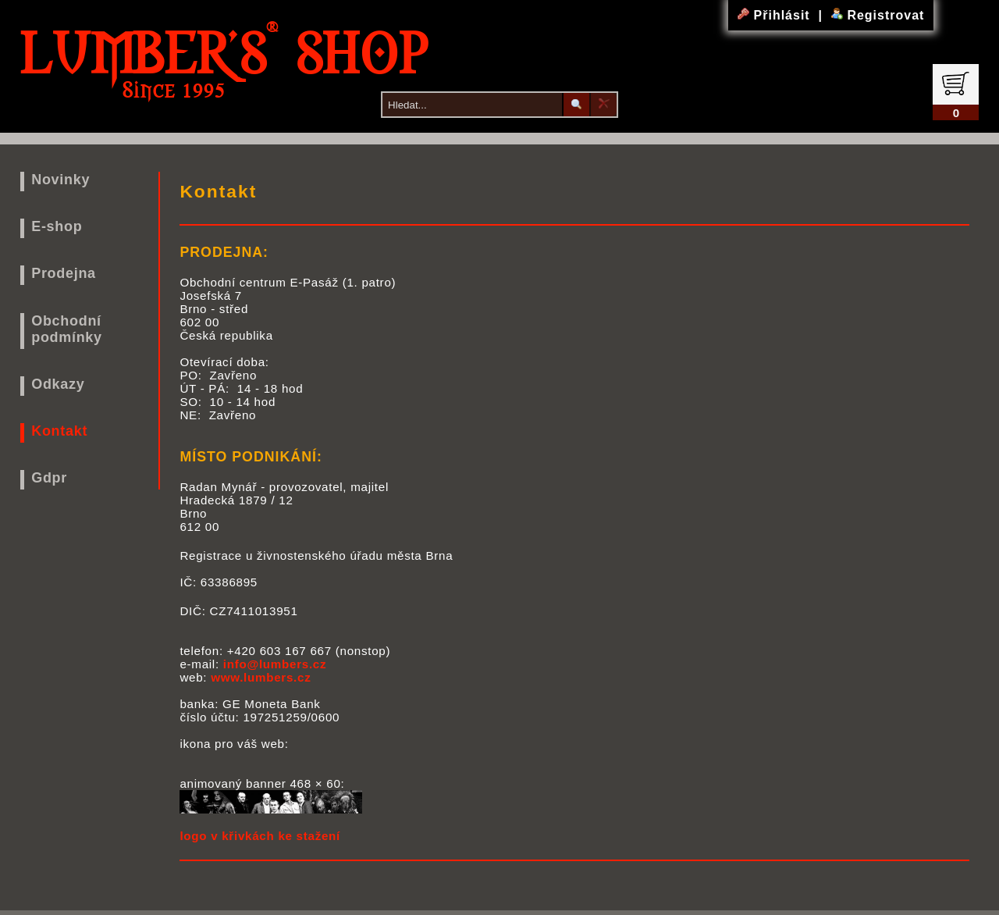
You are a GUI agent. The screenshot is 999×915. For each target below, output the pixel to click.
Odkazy (57, 384)
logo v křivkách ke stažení (260, 835)
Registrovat (877, 15)
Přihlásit (776, 15)
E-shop (56, 226)
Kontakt (59, 431)
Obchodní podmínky (66, 329)
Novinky (60, 179)
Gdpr (49, 478)
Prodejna (63, 273)
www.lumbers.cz (261, 677)
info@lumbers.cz (274, 664)
